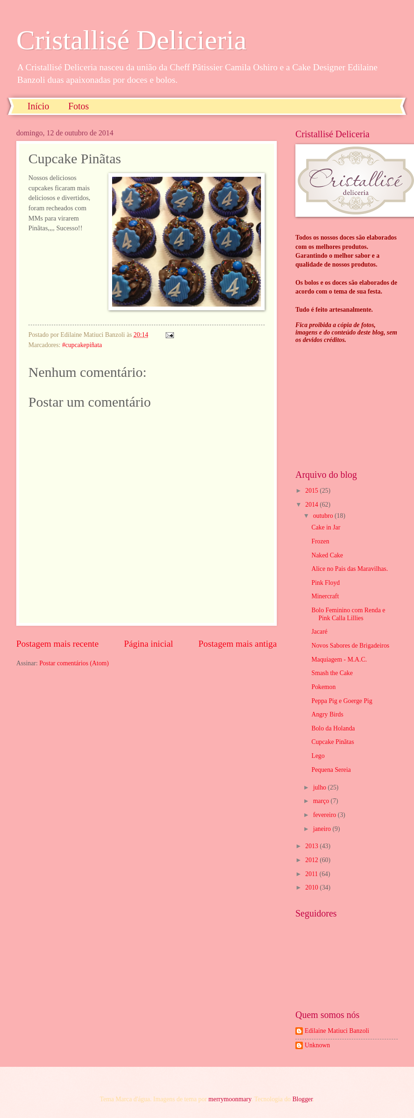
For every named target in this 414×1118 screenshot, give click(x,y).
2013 (312, 846)
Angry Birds (327, 714)
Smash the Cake (332, 672)
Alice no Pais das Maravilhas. (349, 568)
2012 (312, 860)
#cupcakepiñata (82, 344)
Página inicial (148, 644)
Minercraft (325, 596)
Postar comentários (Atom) (73, 663)
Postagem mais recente (57, 644)
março (322, 800)
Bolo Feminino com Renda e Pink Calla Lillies (348, 614)
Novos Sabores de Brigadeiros (350, 645)
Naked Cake (327, 555)
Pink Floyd (325, 582)
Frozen (320, 541)
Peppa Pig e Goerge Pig (341, 700)
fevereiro (325, 814)
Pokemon (323, 686)
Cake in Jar (325, 527)
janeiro (323, 828)
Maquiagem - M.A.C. (339, 659)
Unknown (317, 1045)
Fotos (78, 106)
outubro (323, 515)
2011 (312, 873)
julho (320, 787)
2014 (312, 504)
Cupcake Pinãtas (332, 741)
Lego (317, 755)
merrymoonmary (229, 1099)
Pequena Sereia (331, 769)
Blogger (302, 1099)
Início (38, 106)
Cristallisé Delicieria (131, 40)
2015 (312, 490)
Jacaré (319, 631)
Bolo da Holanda (333, 728)
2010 (312, 887)
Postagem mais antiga (238, 644)
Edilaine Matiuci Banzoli (337, 1030)
